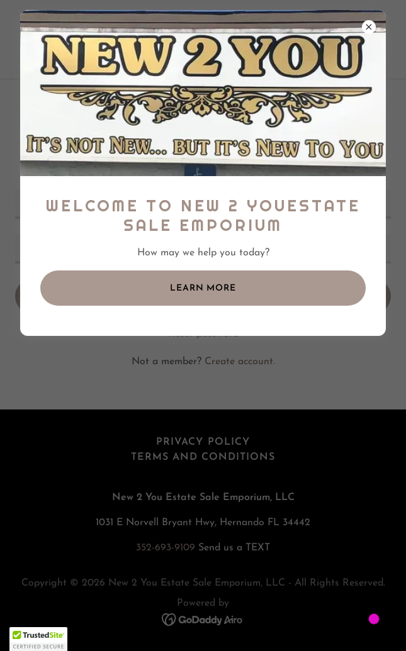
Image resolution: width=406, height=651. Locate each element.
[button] (38, 639)
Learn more (203, 288)
